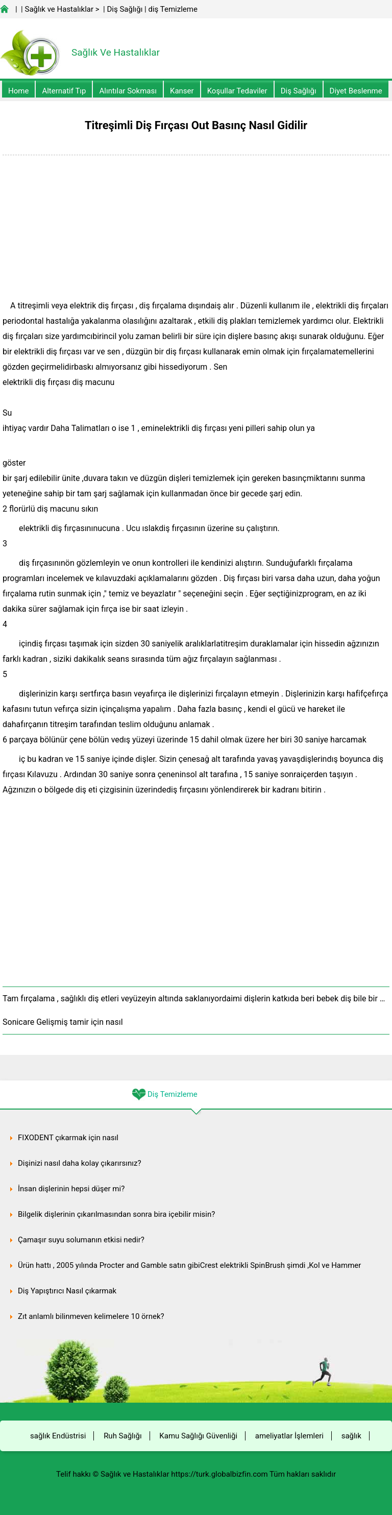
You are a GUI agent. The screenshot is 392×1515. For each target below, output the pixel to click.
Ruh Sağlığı (122, 1435)
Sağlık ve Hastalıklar (59, 9)
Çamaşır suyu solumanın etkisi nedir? (81, 1239)
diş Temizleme (173, 9)
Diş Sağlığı (124, 9)
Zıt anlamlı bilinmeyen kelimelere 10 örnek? (91, 1316)
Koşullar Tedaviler (237, 90)
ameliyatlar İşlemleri (289, 1435)
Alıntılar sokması (128, 90)
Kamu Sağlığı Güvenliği (198, 1435)
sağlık (351, 1435)
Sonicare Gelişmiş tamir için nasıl (63, 1022)
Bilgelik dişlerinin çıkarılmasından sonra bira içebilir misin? (116, 1214)
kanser (182, 90)
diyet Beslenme (356, 90)
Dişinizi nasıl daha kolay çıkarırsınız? (79, 1163)
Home (18, 90)
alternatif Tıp (64, 90)
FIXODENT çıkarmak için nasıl (68, 1137)
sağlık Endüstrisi (58, 1435)
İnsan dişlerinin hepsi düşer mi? (71, 1188)
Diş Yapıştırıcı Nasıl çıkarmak (67, 1290)
